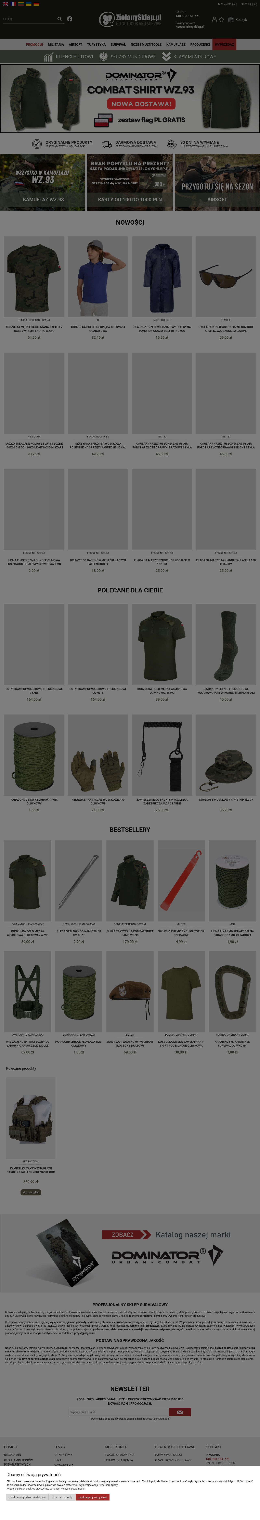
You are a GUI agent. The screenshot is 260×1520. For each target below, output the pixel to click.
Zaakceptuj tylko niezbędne (27, 1497)
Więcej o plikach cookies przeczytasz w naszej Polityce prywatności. (45, 1488)
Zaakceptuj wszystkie (92, 1497)
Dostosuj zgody (62, 1497)
